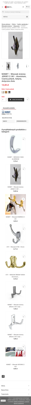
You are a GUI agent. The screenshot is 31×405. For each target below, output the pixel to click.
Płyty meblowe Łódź (20, 3)
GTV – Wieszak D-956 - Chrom (15, 247)
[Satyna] (3, 92)
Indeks (4, 114)
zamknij (3, 400)
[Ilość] (4, 99)
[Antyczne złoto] (6, 92)
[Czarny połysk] (9, 92)
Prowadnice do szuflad (21, 2)
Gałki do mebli (9, 3)
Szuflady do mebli (8, 2)
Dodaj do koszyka (16, 99)
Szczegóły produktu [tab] (9, 108)
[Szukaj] (15, 12)
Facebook (3, 376)
